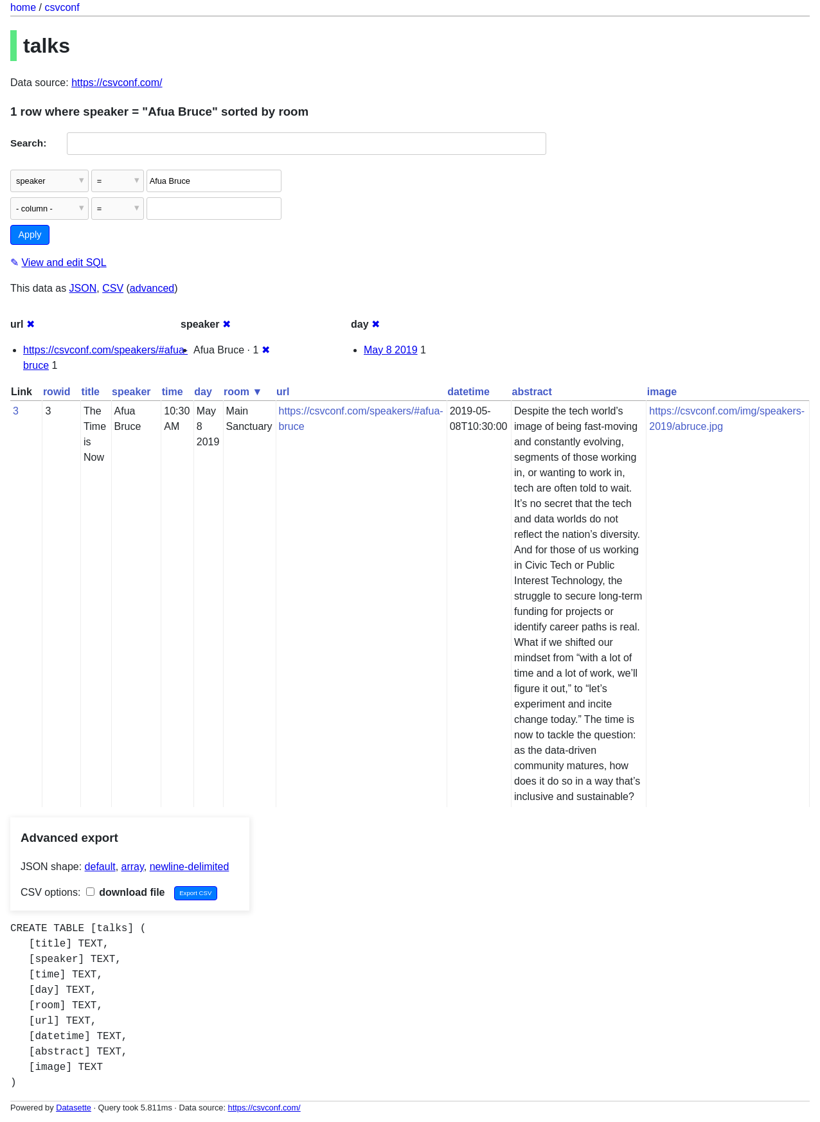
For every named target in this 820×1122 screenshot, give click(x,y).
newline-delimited (189, 866)
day (203, 391)
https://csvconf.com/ (116, 82)
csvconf (61, 7)
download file (125, 892)
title (91, 391)
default (100, 866)
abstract (532, 391)
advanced (152, 288)
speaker (131, 391)
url (282, 391)
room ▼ (243, 391)
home (23, 7)
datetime (468, 391)
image (662, 391)
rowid (57, 391)
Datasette (73, 1107)
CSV (112, 288)
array (132, 866)
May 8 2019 (391, 349)
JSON (83, 288)
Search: (28, 143)
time (172, 391)
